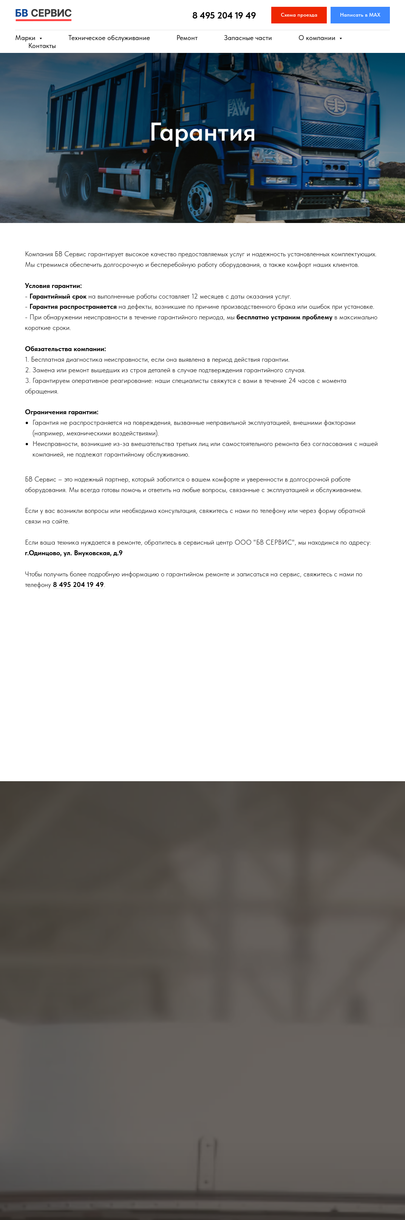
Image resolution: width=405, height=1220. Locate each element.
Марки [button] (26, 38)
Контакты (42, 46)
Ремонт (187, 38)
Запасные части (248, 38)
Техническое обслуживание (109, 38)
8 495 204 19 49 (224, 15)
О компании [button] (317, 38)
